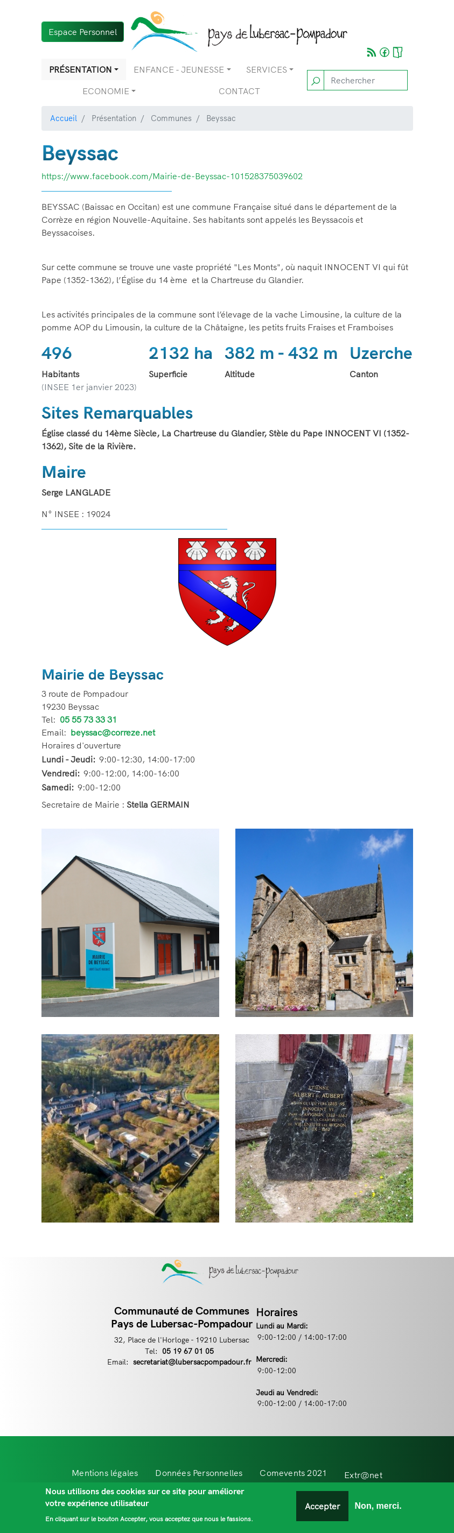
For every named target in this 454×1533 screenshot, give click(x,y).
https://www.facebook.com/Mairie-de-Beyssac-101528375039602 (172, 176)
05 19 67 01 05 (188, 1350)
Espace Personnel (82, 31)
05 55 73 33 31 (88, 719)
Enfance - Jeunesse (179, 69)
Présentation (80, 69)
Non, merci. (378, 1510)
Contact (239, 91)
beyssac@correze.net (113, 732)
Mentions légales (105, 1472)
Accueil (63, 118)
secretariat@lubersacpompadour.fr (192, 1361)
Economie (105, 91)
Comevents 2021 (293, 1472)
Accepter (322, 1510)
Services (266, 69)
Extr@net (363, 1475)
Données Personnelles (198, 1472)
